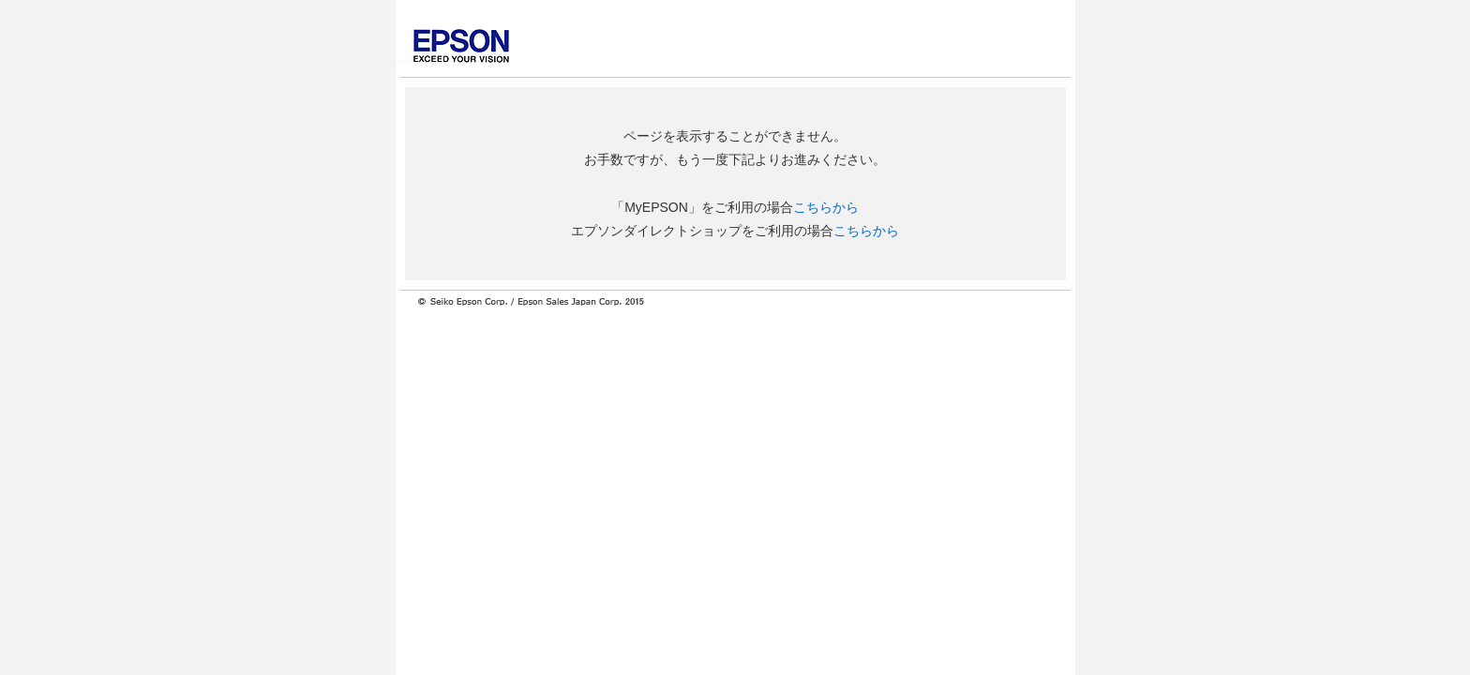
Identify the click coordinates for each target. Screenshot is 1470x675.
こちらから (826, 207)
